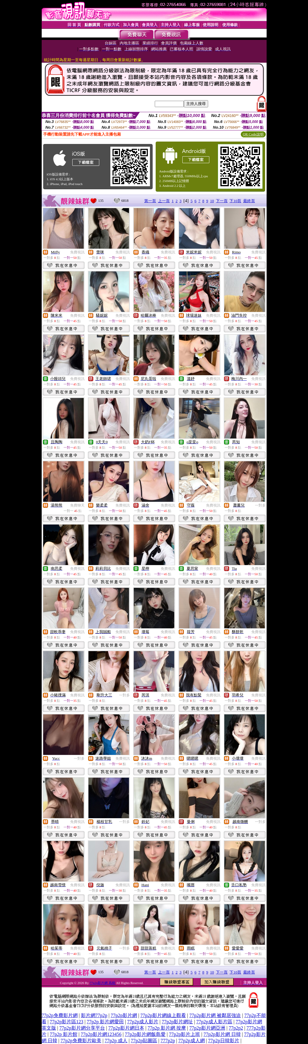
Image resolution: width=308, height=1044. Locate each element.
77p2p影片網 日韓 (222, 1034)
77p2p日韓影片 (223, 1040)
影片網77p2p (94, 1015)
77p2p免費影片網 (60, 1015)
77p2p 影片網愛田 (105, 1021)
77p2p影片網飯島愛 (145, 1034)
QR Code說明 (253, 134)
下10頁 (235, 201)
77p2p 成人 (116, 1040)
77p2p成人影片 (142, 1021)
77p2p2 (236, 1028)
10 (212, 201)
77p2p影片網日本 (126, 1028)
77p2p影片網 (124, 1015)
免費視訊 (77, 252)
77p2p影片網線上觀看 (163, 1015)
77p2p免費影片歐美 (81, 1040)
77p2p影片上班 (184, 1034)
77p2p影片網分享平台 (82, 1028)
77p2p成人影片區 (214, 1021)
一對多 (260, 505)
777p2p (167, 1040)
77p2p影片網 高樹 (103, 983)
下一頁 (222, 201)
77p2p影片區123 (66, 1021)
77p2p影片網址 (177, 1021)
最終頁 (249, 201)
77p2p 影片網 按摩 (167, 1028)
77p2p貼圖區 (144, 1040)
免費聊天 (77, 505)
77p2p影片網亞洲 (207, 1028)
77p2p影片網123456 (101, 1034)
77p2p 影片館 (63, 1034)
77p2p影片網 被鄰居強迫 (215, 1015)
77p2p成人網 (191, 1040)
